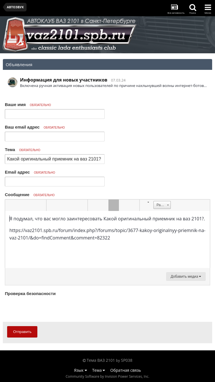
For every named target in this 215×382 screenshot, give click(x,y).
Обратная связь (125, 370)
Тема (22, 149)
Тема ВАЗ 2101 (101, 360)
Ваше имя (28, 104)
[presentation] (48, 309)
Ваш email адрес (35, 127)
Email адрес (30, 172)
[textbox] (107, 239)
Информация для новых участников (64, 80)
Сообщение (30, 194)
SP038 (126, 360)
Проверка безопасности (30, 293)
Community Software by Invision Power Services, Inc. (107, 376)
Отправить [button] (22, 332)
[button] (10, 205)
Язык (80, 370)
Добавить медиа (186, 276)
